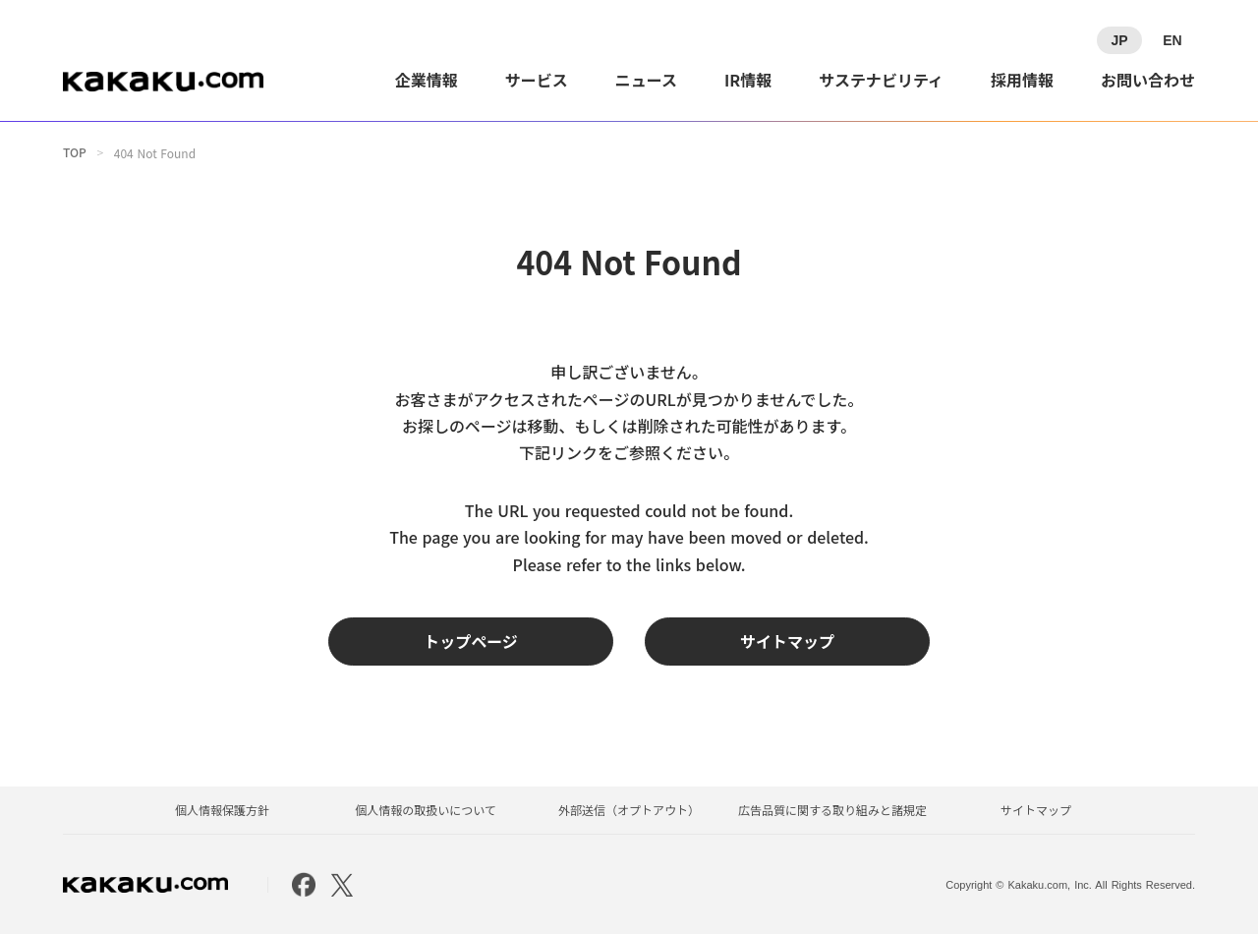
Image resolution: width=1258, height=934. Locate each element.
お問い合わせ (1148, 79)
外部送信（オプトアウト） (629, 810)
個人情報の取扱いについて (425, 810)
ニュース (646, 79)
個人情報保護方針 (222, 810)
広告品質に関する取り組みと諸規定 (832, 810)
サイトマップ (1036, 810)
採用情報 (1022, 79)
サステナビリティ (881, 79)
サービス (536, 79)
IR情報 (748, 79)
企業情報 (426, 79)
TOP (74, 152)
